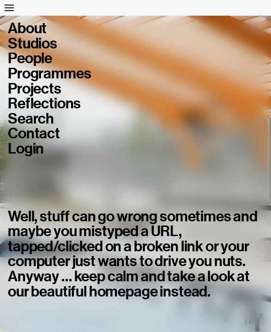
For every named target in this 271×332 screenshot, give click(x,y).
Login (26, 148)
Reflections (44, 103)
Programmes (49, 73)
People (30, 58)
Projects (34, 88)
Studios (32, 43)
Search (31, 118)
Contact (34, 133)
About (27, 28)
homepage (123, 291)
